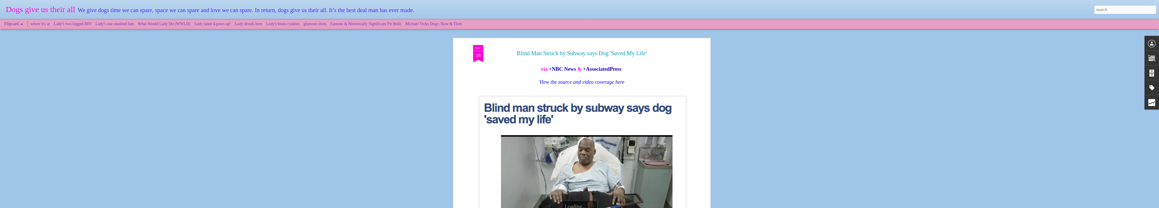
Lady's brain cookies (283, 24)
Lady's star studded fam (115, 24)
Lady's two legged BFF (73, 24)
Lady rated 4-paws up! (212, 24)
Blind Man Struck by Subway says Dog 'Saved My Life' (582, 47)
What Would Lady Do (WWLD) (164, 24)
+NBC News (562, 63)
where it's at (40, 24)
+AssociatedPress (602, 63)
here (619, 76)
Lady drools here (249, 24)
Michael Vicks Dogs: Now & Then (433, 24)
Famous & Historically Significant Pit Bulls (365, 24)
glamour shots (315, 24)
